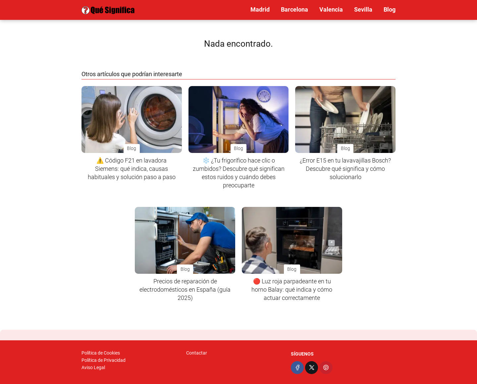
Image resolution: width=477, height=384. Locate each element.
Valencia (331, 9)
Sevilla (363, 9)
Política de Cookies (100, 353)
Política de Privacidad (103, 360)
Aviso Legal (93, 367)
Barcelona (294, 9)
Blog (390, 9)
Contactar (196, 353)
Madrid (260, 9)
